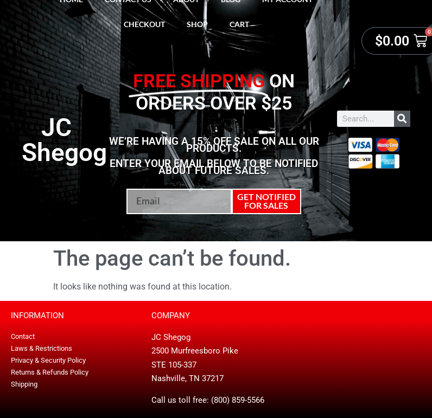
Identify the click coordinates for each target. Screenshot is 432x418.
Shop (197, 24)
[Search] (402, 119)
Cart (239, 24)
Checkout (144, 24)
